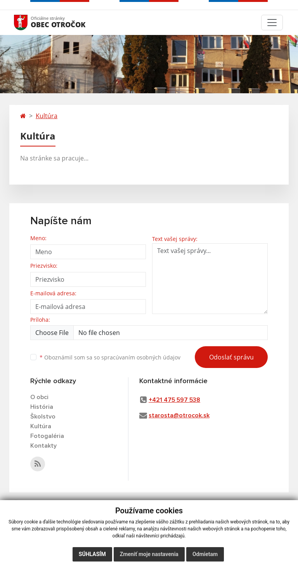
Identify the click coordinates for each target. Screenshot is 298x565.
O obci (39, 397)
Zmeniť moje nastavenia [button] (149, 554)
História (41, 407)
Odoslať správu (231, 357)
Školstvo (42, 416)
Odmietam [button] (205, 554)
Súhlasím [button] (92, 554)
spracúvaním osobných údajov (140, 357)
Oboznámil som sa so (110, 357)
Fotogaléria (47, 436)
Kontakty (43, 446)
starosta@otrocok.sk (179, 415)
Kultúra (46, 116)
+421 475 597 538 (174, 400)
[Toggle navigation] (272, 22)
